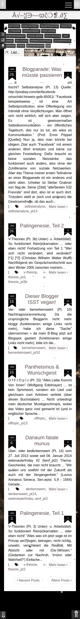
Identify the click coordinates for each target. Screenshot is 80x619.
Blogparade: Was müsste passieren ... (42, 75)
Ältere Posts (61, 580)
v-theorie (14, 31)
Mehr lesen (58, 206)
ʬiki (2, 3)
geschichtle (52, 35)
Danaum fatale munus (42, 440)
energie (10, 45)
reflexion (22, 40)
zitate (20, 45)
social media (35, 35)
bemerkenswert (15, 35)
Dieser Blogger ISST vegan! (42, 299)
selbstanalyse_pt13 (22, 211)
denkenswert (31, 31)
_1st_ (66, 35)
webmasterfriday (41, 40)
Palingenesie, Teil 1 (42, 513)
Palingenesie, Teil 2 (42, 225)
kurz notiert (30, 26)
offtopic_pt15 (18, 423)
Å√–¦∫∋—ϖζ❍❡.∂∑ (40, 15)
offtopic (14, 26)
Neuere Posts (28, 580)
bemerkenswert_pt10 (24, 352)
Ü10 (48, 45)
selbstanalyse (49, 26)
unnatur (66, 26)
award (9, 40)
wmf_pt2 (41, 498)
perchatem (48, 31)
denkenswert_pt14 (22, 494)
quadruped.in (62, 40)
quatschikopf (35, 45)
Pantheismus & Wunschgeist (42, 370)
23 (68, 301)
